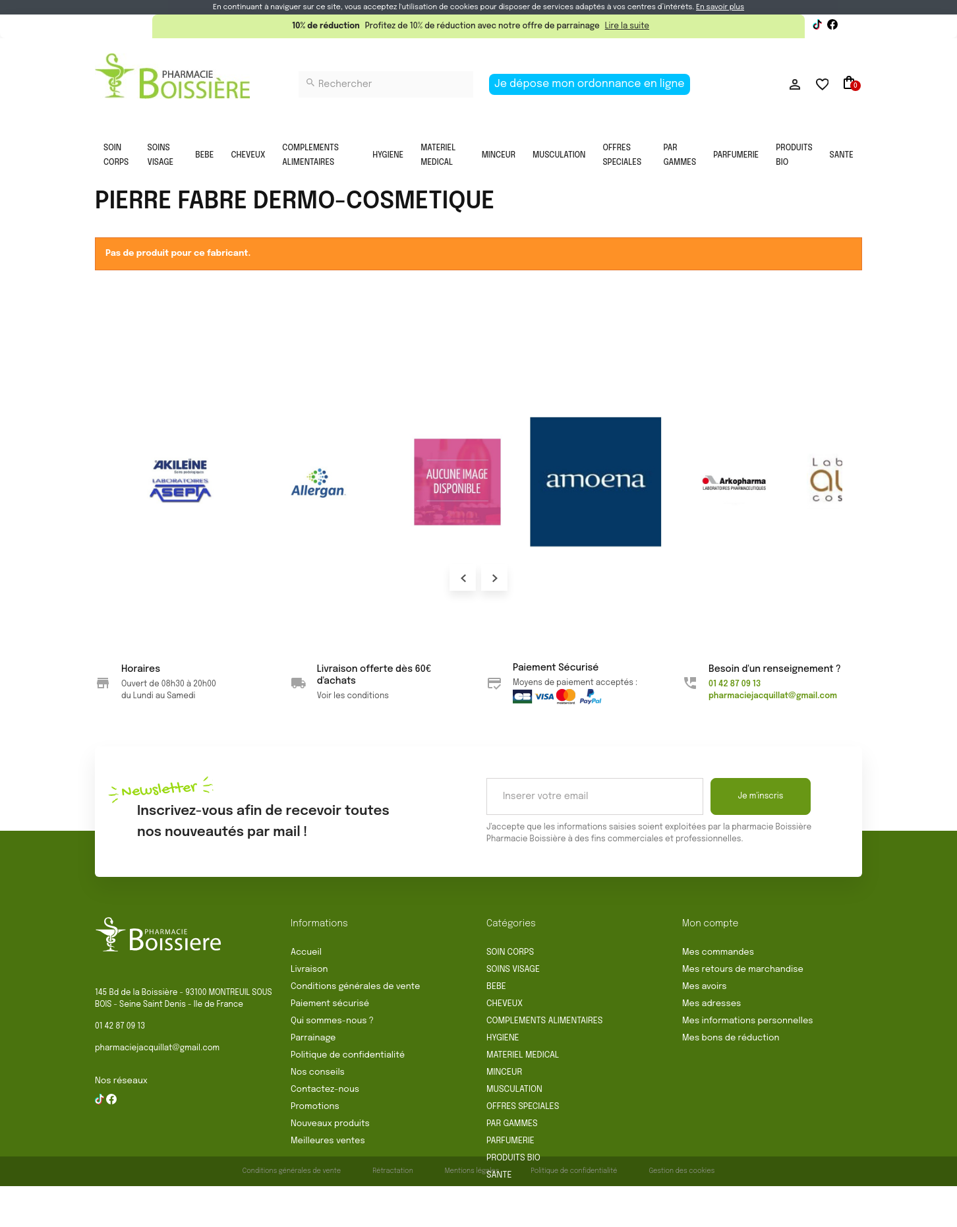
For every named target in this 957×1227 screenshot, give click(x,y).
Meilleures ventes (328, 1141)
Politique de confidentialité (348, 1055)
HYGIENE (387, 156)
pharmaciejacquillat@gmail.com (157, 1048)
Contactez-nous (325, 1089)
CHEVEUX (248, 156)
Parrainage (313, 1038)
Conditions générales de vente (355, 986)
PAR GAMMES (679, 155)
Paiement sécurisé (330, 1004)
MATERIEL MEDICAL (437, 155)
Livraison (309, 969)
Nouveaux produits (330, 1124)
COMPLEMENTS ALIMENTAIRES (310, 155)
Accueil (306, 952)
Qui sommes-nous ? (332, 1021)
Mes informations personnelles (747, 1021)
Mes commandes (718, 952)
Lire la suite (627, 26)
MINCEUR (498, 156)
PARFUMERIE (736, 156)
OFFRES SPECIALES (621, 155)
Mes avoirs (704, 986)
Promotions (315, 1106)
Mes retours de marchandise (742, 969)
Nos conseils (318, 1072)
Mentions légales (472, 1212)
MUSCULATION (559, 156)
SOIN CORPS (116, 155)
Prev (463, 577)
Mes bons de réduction (731, 1038)
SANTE (842, 156)
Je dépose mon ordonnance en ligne (589, 84)
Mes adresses (711, 1004)
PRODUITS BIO (794, 155)
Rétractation (392, 1212)
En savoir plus (720, 7)
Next (494, 577)
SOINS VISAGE (161, 155)
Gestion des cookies (681, 1212)
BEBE (204, 156)
